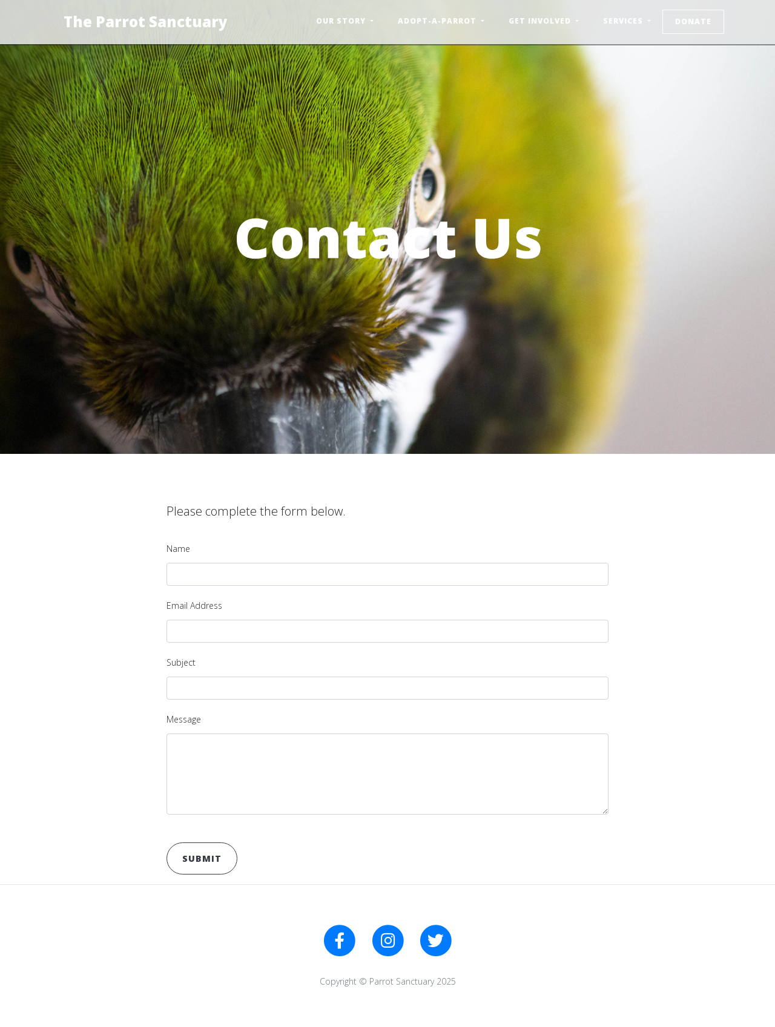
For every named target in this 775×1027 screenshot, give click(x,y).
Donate (693, 21)
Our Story (342, 21)
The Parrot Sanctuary (146, 21)
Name (178, 548)
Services (624, 21)
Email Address (194, 605)
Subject (181, 662)
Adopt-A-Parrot (438, 21)
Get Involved (541, 21)
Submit (202, 858)
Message (184, 719)
